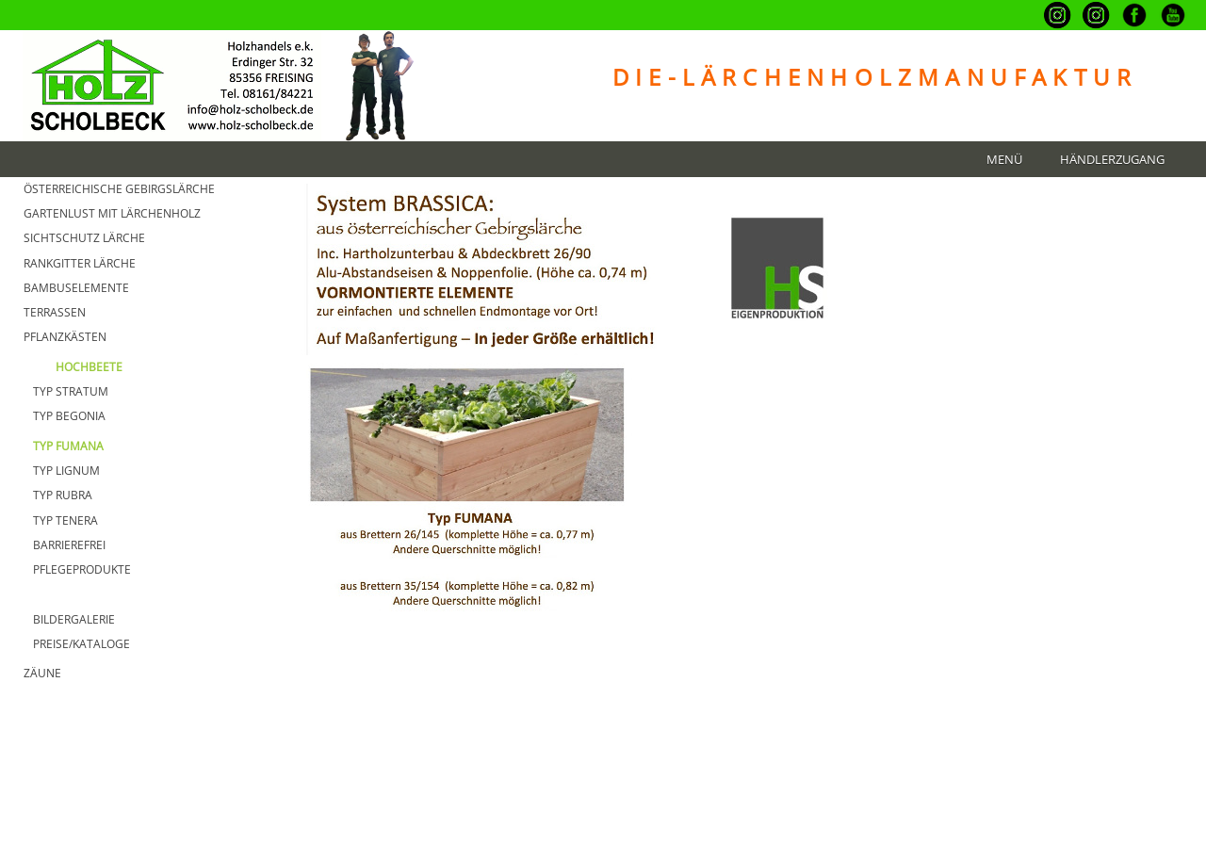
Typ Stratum (70, 391)
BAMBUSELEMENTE (76, 288)
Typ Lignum (66, 471)
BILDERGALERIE (74, 619)
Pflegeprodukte (82, 569)
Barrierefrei (69, 545)
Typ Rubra (62, 495)
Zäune (42, 673)
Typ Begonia (69, 416)
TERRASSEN (55, 312)
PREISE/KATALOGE (81, 644)
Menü (1004, 160)
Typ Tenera (65, 520)
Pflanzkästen (65, 337)
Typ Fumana (68, 446)
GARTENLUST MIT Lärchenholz (112, 213)
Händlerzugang (1112, 160)
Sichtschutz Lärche (84, 238)
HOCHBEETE (89, 367)
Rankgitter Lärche (80, 263)
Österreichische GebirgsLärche (119, 189)
